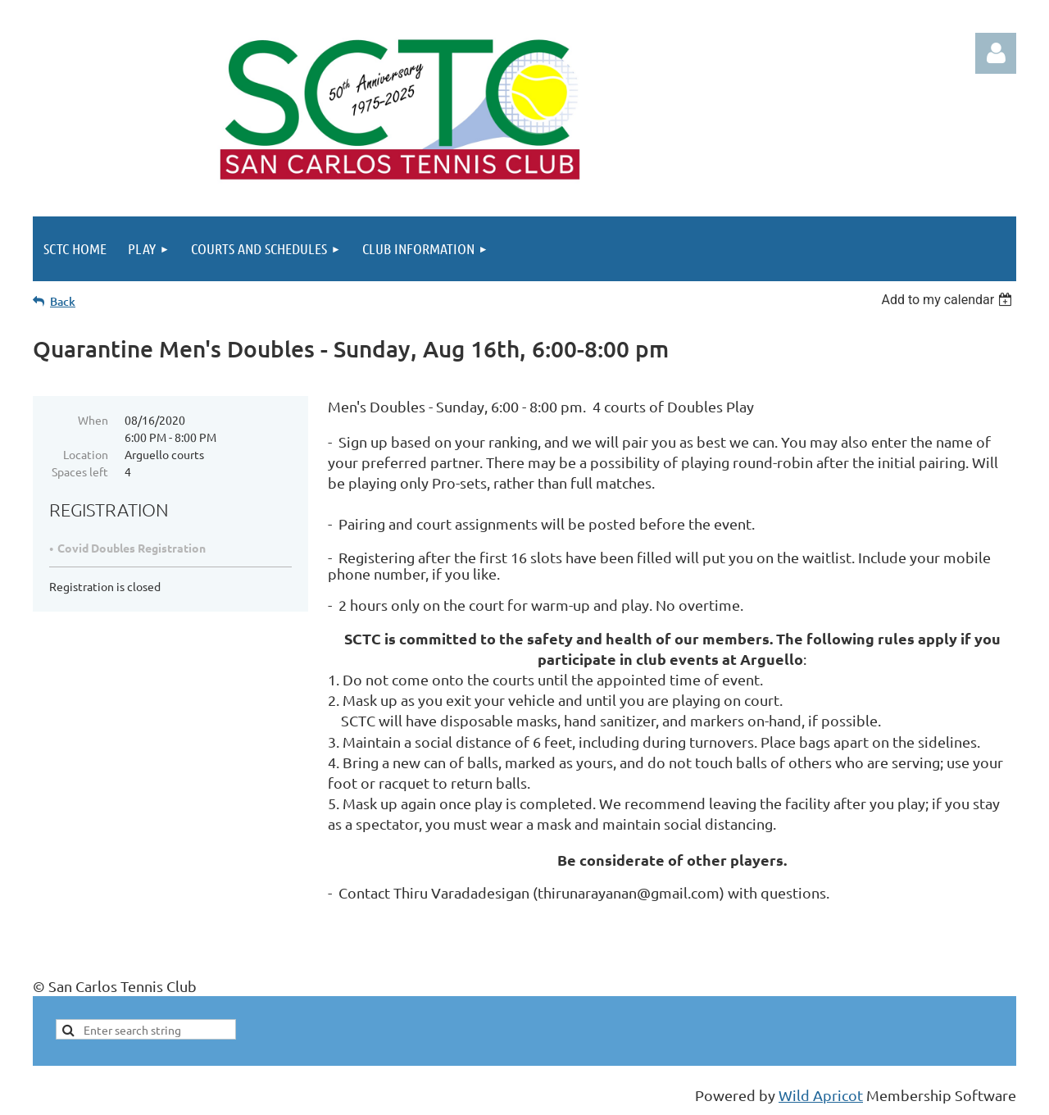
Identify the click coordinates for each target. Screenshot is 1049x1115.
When (93, 419)
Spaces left (80, 471)
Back (62, 301)
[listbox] (948, 299)
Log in (995, 53)
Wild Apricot (821, 1095)
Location (85, 454)
